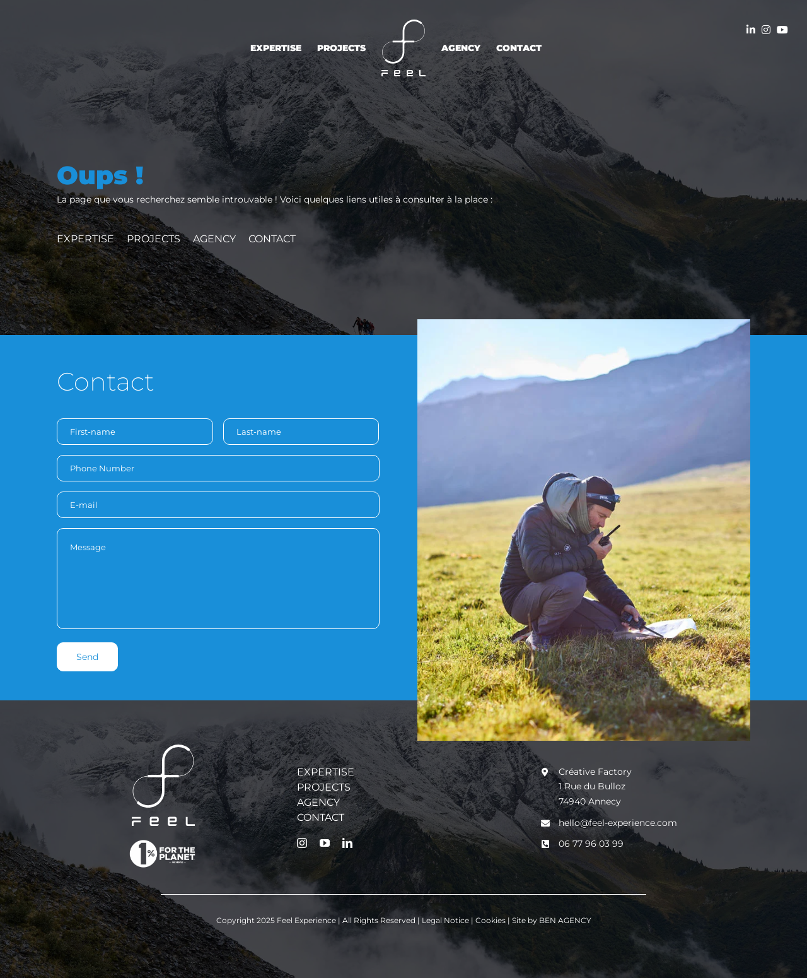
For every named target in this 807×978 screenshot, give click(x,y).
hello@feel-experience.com (618, 822)
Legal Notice (446, 920)
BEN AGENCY (565, 920)
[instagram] (302, 843)
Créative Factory (595, 771)
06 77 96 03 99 (591, 843)
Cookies (491, 920)
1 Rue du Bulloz (592, 786)
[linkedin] (347, 843)
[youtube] (325, 843)
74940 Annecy (590, 801)
